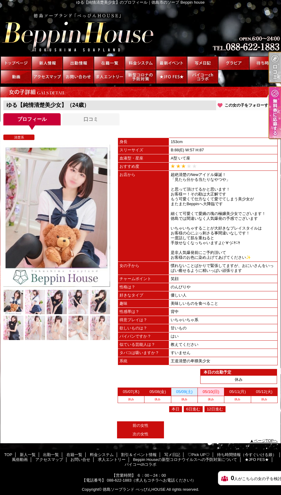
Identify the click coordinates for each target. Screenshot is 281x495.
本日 (176, 409)
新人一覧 (47, 63)
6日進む (193, 409)
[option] (56, 216)
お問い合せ (78, 77)
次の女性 (140, 434)
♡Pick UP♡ (233, 63)
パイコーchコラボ (202, 77)
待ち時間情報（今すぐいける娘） (264, 63)
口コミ (91, 119)
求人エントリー (109, 77)
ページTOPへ (266, 440)
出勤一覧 (78, 63)
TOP (16, 63)
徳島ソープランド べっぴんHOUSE (134, 489)
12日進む (215, 409)
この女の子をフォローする (248, 105)
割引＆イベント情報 (171, 63)
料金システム (140, 63)
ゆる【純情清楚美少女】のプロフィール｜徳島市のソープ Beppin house (140, 30)
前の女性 (140, 425)
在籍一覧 (109, 63)
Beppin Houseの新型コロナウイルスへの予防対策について (140, 77)
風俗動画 (16, 77)
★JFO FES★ (171, 77)
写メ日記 (202, 63)
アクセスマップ (47, 77)
